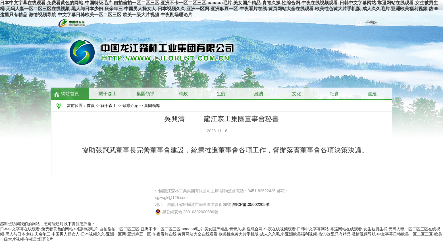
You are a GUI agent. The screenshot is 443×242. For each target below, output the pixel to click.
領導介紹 (130, 105)
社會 (334, 93)
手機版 (371, 22)
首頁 (91, 105)
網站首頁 (70, 93)
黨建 (372, 93)
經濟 (258, 93)
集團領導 (145, 93)
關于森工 (108, 93)
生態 (221, 93)
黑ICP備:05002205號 (251, 204)
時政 (183, 93)
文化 (296, 93)
